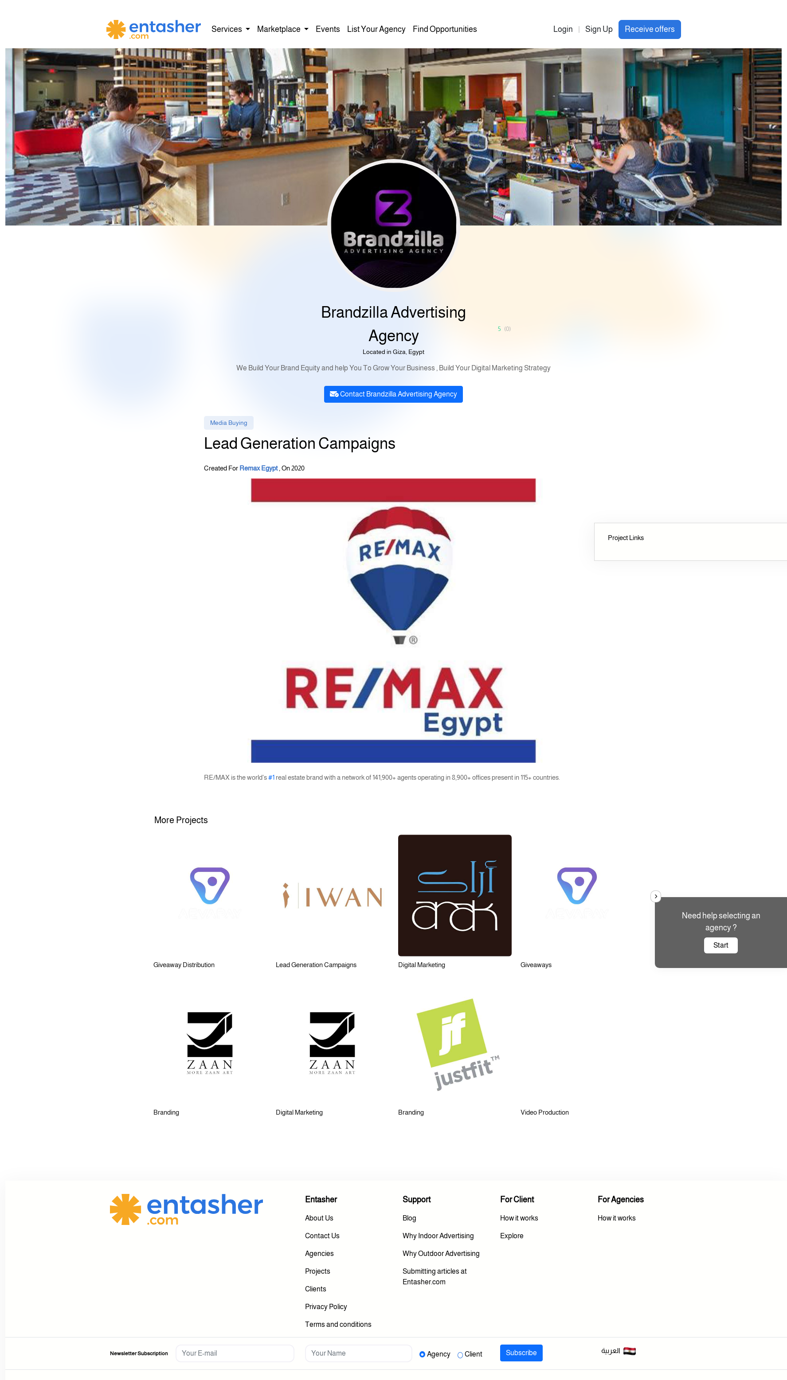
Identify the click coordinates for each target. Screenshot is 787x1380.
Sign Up (599, 29)
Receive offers (650, 29)
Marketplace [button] (279, 29)
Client (473, 1354)
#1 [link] (271, 777)
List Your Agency (376, 29)
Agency (438, 1354)
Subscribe (521, 1353)
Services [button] (227, 29)
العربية (618, 1351)
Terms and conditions (338, 1324)
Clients (315, 1289)
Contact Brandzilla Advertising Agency (393, 394)
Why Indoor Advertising (438, 1236)
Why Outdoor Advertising (441, 1253)
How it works (519, 1218)
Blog (409, 1218)
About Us (319, 1218)
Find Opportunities (445, 29)
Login (563, 29)
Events (328, 29)
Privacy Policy (326, 1306)
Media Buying (228, 422)
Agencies (319, 1253)
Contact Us (322, 1236)
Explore (512, 1236)
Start (720, 945)
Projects (317, 1271)
